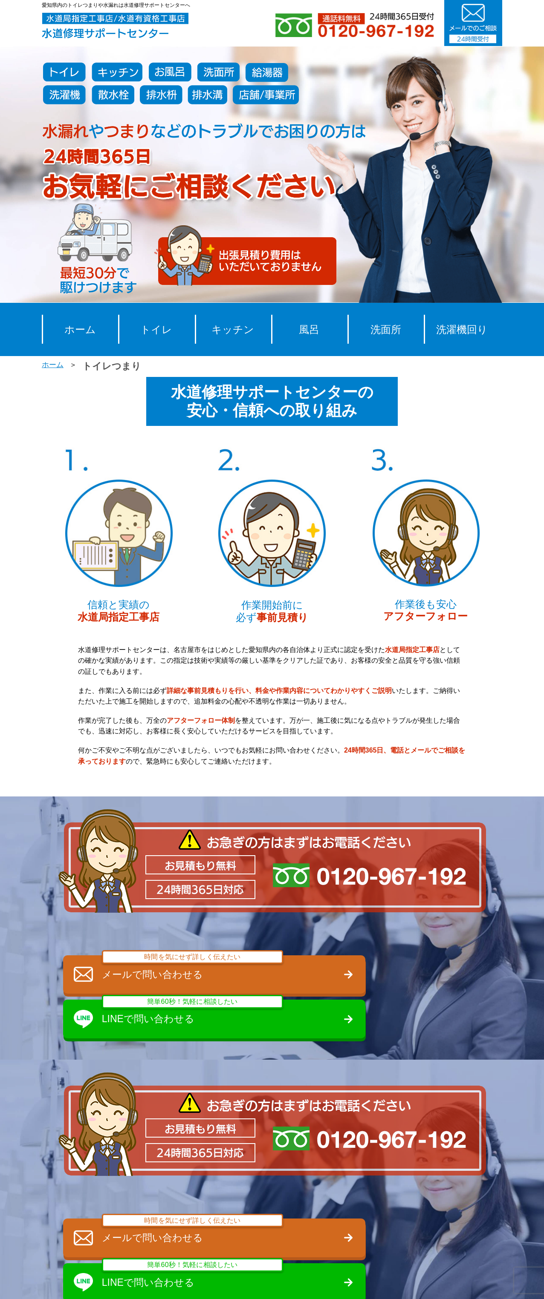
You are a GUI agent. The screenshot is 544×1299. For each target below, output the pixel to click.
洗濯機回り (462, 329)
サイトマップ (467, 1283)
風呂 (309, 329)
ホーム (80, 329)
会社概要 (322, 1283)
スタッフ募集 (266, 1283)
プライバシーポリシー (391, 1283)
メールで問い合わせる (166, 969)
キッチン (232, 329)
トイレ (156, 329)
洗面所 (385, 329)
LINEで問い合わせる (383, 969)
